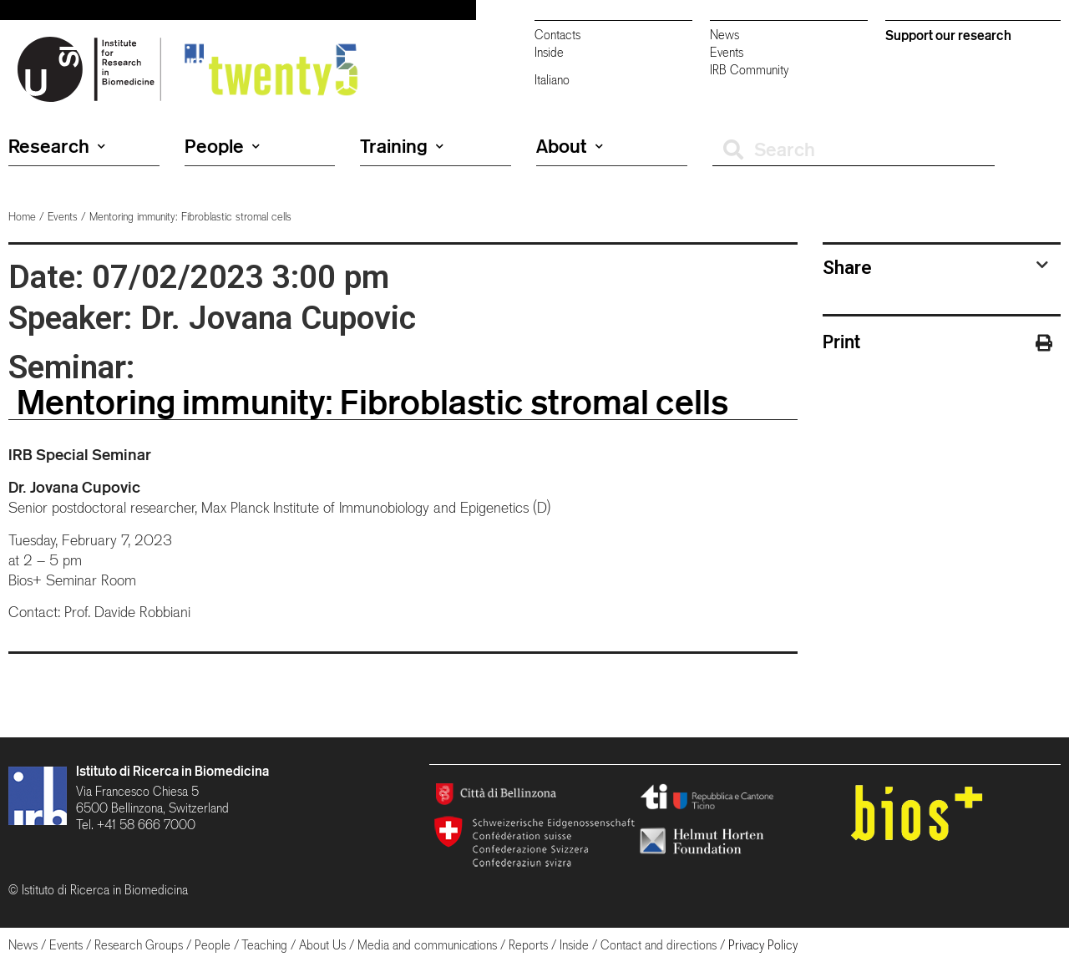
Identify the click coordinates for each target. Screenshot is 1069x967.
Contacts (557, 35)
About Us (322, 945)
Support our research (948, 35)
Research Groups (138, 945)
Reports (528, 945)
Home (22, 217)
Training (401, 146)
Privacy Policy (763, 945)
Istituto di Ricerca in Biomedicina (172, 770)
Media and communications (427, 945)
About (569, 146)
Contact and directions (658, 945)
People (222, 146)
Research (56, 146)
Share (847, 267)
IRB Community (749, 70)
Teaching (264, 945)
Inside (549, 52)
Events (726, 52)
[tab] (935, 267)
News (724, 35)
